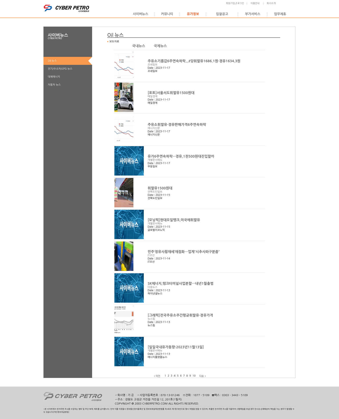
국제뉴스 (160, 46)
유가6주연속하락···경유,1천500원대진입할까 (181, 156)
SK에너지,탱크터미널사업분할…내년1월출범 (181, 283)
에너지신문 (154, 128)
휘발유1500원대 (160, 188)
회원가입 (230, 3)
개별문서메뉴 (155, 160)
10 (194, 375)
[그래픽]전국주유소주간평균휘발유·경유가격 (181, 315)
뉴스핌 (151, 319)
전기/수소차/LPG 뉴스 (60, 68)
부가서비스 (252, 14)
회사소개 (271, 3)
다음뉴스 (152, 287)
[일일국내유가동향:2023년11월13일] (176, 347)
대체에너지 (54, 76)
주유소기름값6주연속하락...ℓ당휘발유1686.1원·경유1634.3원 (194, 61)
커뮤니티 (167, 14)
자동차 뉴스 (54, 84)
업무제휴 (280, 14)
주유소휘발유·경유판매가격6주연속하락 (177, 124)
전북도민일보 (155, 191)
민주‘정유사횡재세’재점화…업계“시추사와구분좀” (184, 251)
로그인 (240, 3)
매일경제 (152, 96)
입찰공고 (222, 14)
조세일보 (152, 64)
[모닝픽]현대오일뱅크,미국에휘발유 (174, 220)
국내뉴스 (138, 46)
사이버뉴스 (140, 14)
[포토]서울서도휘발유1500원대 (171, 92)
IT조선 (151, 255)
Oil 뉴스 (52, 60)
